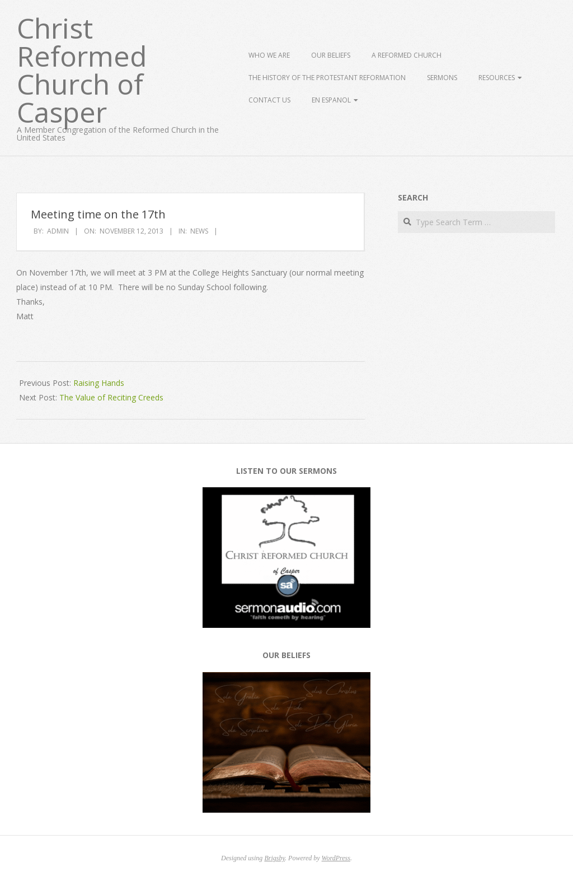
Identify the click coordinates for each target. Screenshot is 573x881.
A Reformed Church (407, 55)
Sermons (442, 77)
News (199, 231)
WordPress (336, 858)
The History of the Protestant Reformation (327, 77)
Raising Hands (98, 382)
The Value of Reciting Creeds (111, 397)
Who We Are (269, 55)
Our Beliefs (330, 55)
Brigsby (274, 858)
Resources (496, 77)
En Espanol (331, 100)
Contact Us (269, 100)
